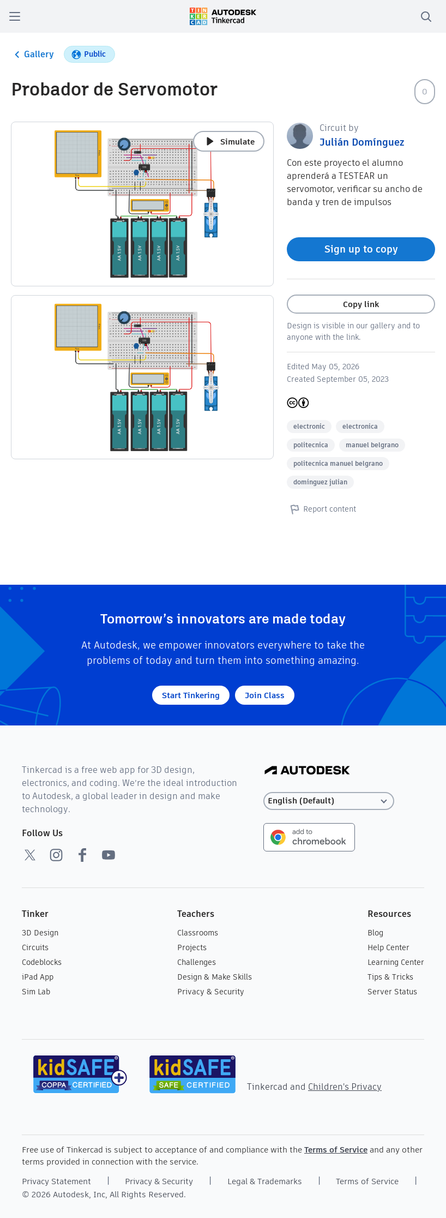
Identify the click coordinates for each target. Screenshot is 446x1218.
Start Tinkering (191, 695)
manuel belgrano (372, 444)
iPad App (37, 976)
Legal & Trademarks (264, 1181)
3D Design (40, 932)
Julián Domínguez (362, 142)
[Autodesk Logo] (307, 771)
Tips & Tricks (390, 976)
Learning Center (395, 962)
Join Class (265, 695)
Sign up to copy (361, 249)
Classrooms (197, 932)
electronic (309, 426)
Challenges (196, 962)
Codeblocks (42, 962)
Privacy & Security (210, 991)
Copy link (361, 304)
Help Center (388, 947)
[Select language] (329, 801)
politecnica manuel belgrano (338, 463)
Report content (321, 509)
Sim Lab (36, 991)
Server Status (392, 991)
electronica (360, 426)
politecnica (310, 444)
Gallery (32, 54)
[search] (426, 16)
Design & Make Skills (214, 976)
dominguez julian (320, 482)
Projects (192, 947)
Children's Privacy (345, 1087)
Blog (375, 932)
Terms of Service (335, 1149)
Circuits (35, 947)
